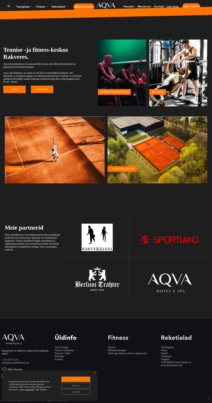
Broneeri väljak (62, 353)
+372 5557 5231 (10, 359)
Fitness (14, 89)
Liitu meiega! (61, 347)
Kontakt (59, 359)
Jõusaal (111, 347)
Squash (164, 353)
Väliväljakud (167, 347)
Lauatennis (166, 356)
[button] (8, 6)
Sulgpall (165, 359)
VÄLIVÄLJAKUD (124, 168)
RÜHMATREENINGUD (114, 91)
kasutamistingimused (171, 365)
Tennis (164, 350)
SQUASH (15, 168)
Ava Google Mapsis (18, 376)
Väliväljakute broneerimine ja (176, 362)
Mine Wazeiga (15, 369)
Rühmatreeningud (117, 350)
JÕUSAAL (157, 91)
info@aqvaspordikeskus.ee (15, 362)
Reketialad (42, 89)
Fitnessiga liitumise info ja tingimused (127, 353)
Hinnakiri (59, 356)
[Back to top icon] (209, 399)
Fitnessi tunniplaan (64, 350)
